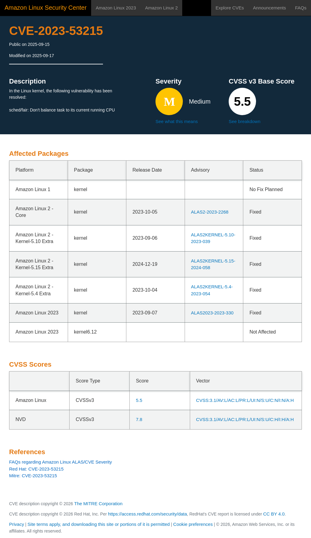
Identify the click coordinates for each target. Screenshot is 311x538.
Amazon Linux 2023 (116, 7)
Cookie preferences (193, 524)
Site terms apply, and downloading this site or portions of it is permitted (99, 524)
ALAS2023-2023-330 (212, 312)
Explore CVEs (230, 7)
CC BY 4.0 (274, 513)
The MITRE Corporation (98, 503)
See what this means (177, 121)
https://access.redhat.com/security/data (147, 513)
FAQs (300, 7)
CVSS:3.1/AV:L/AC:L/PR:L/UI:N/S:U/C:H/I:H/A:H (245, 419)
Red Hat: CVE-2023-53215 (36, 468)
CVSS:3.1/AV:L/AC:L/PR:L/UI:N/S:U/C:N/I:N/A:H (245, 400)
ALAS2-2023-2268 (209, 211)
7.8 (139, 419)
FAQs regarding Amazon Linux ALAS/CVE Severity (60, 461)
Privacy (16, 524)
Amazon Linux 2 (161, 7)
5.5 (139, 400)
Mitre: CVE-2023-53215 (33, 475)
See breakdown (244, 121)
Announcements (269, 7)
